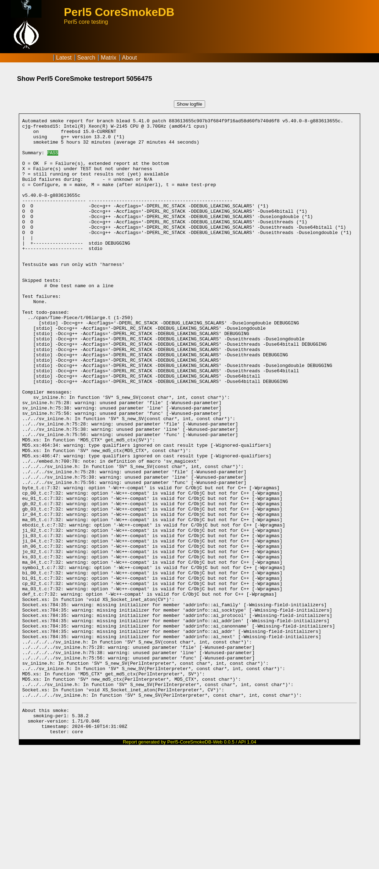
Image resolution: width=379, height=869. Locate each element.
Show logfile (189, 104)
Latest (64, 58)
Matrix (108, 58)
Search (86, 58)
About (129, 58)
